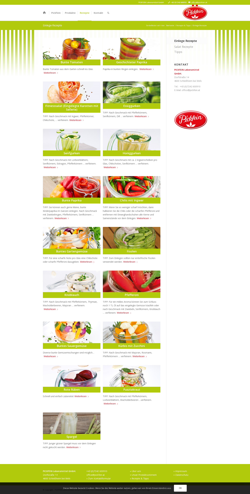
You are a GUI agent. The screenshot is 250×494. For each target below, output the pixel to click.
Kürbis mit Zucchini (131, 346)
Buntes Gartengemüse (72, 251)
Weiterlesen (51, 72)
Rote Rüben (72, 389)
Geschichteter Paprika (131, 62)
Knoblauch (71, 295)
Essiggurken (131, 106)
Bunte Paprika (72, 200)
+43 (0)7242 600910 (178, 2)
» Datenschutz (180, 474)
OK (180, 488)
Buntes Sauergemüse (72, 346)
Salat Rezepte (183, 47)
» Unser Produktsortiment (143, 474)
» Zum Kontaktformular (98, 478)
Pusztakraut (131, 389)
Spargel (71, 437)
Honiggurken (132, 153)
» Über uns (135, 471)
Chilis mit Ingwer (131, 200)
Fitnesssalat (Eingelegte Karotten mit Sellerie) (71, 107)
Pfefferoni (132, 295)
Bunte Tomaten (72, 62)
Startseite (170, 25)
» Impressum (180, 471)
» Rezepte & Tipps (139, 478)
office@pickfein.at (199, 2)
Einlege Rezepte (52, 25)
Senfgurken (72, 153)
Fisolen (132, 251)
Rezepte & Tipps (183, 25)
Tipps (178, 52)
